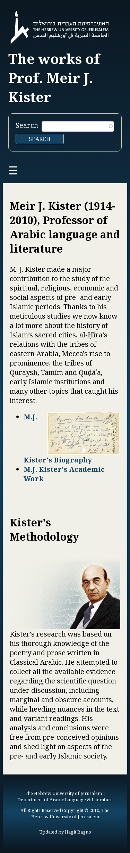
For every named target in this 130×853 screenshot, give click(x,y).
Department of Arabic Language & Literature (65, 799)
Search (27, 125)
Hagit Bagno (78, 832)
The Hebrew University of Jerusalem (63, 793)
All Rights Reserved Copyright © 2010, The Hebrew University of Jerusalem (65, 813)
